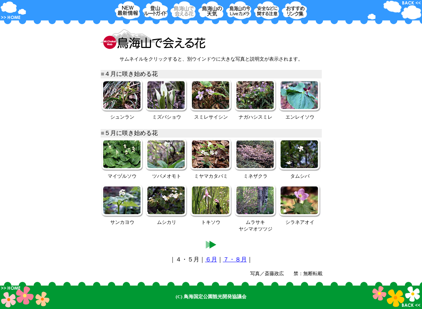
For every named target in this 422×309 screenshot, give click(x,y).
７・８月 (235, 259)
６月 (211, 259)
